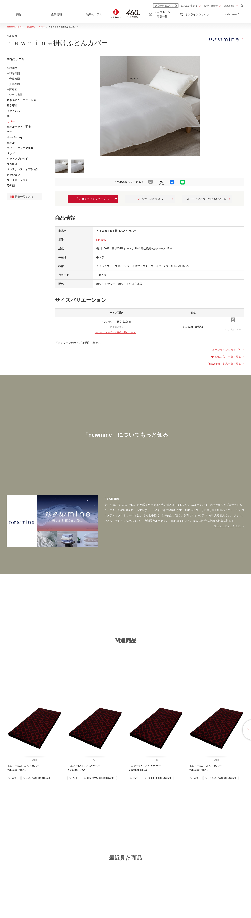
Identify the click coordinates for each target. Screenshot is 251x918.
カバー (11, 121)
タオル (11, 142)
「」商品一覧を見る (225, 363)
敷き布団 (12, 105)
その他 (11, 185)
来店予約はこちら (166, 5)
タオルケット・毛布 (19, 126)
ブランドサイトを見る (229, 526)
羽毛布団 (14, 73)
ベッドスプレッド (17, 158)
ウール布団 (16, 94)
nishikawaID (232, 14)
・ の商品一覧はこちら (117, 332)
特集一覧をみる (22, 196)
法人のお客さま (189, 5)
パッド (11, 132)
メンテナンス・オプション (23, 169)
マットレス (13, 110)
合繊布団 (14, 78)
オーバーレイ (15, 137)
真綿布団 (14, 84)
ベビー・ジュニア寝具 (20, 148)
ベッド (11, 153)
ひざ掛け (12, 164)
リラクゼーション (17, 180)
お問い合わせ (211, 5)
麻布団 (13, 89)
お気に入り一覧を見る (227, 356)
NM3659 (101, 239)
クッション (13, 174)
